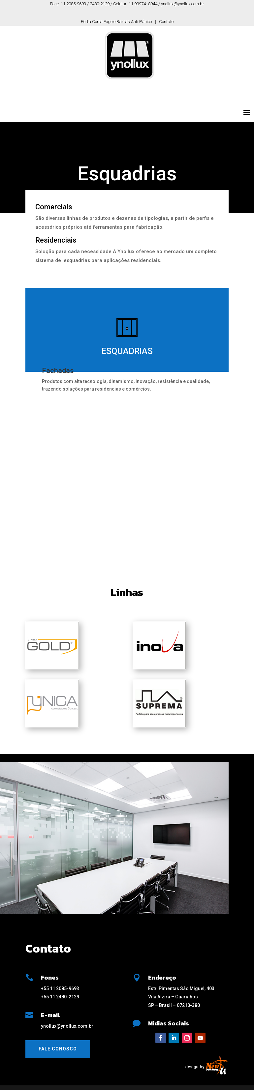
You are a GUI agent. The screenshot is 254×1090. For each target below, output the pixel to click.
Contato (166, 21)
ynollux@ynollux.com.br (67, 1026)
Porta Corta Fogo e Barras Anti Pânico (116, 21)
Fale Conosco (58, 1048)
